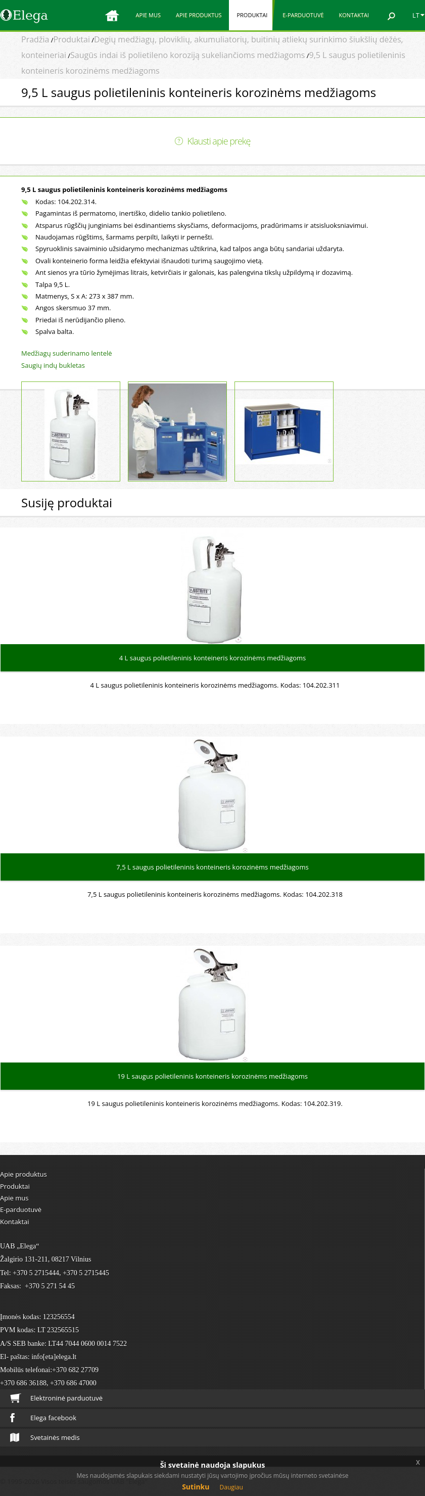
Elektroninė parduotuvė (56, 1398)
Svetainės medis (45, 1437)
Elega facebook (43, 1417)
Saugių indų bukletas (53, 365)
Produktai (252, 15)
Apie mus (148, 15)
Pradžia (35, 39)
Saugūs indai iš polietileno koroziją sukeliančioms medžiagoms (187, 55)
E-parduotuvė (302, 15)
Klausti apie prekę (219, 141)
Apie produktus (198, 15)
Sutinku (195, 1486)
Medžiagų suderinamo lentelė (66, 353)
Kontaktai (354, 15)
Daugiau (231, 1487)
